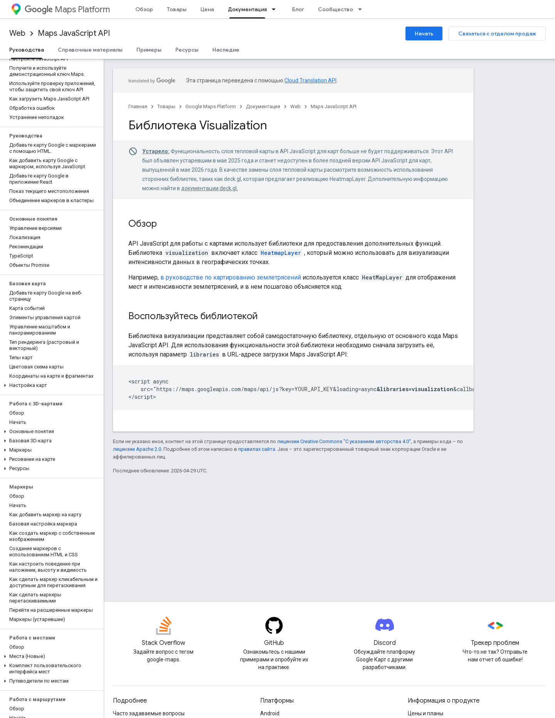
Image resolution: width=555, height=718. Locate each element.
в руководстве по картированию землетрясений (230, 277)
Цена (207, 9)
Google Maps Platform (210, 106)
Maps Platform (67, 9)
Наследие (225, 49)
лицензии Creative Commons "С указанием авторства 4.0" (344, 441)
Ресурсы (186, 49)
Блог (298, 9)
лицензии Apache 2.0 (137, 449)
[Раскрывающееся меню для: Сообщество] (362, 9)
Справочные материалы (90, 49)
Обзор (144, 9)
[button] (50, 385)
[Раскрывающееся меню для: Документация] (276, 9)
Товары (177, 9)
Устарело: (156, 151)
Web (17, 33)
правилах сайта (256, 449)
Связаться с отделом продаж (497, 33)
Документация (263, 106)
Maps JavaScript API (74, 33)
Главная (137, 106)
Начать (424, 33)
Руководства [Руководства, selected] (26, 49)
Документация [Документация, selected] (247, 9)
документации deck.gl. (209, 188)
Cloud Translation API (310, 80)
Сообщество (335, 9)
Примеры (148, 49)
